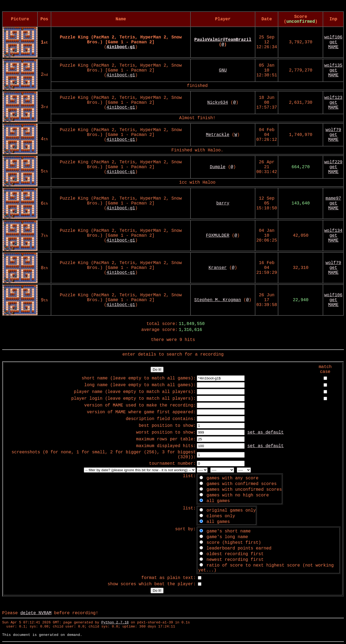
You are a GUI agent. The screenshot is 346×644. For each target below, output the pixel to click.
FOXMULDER (217, 235)
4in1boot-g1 (121, 75)
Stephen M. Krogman (217, 300)
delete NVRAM (35, 613)
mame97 (333, 198)
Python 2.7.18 (115, 622)
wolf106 (333, 37)
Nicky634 (217, 102)
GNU (223, 70)
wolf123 (333, 97)
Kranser (217, 267)
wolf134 (333, 230)
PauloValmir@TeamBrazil (222, 39)
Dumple (217, 167)
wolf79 (333, 130)
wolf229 (333, 162)
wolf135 (333, 65)
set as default (265, 432)
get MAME (333, 45)
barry (222, 203)
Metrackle (217, 134)
